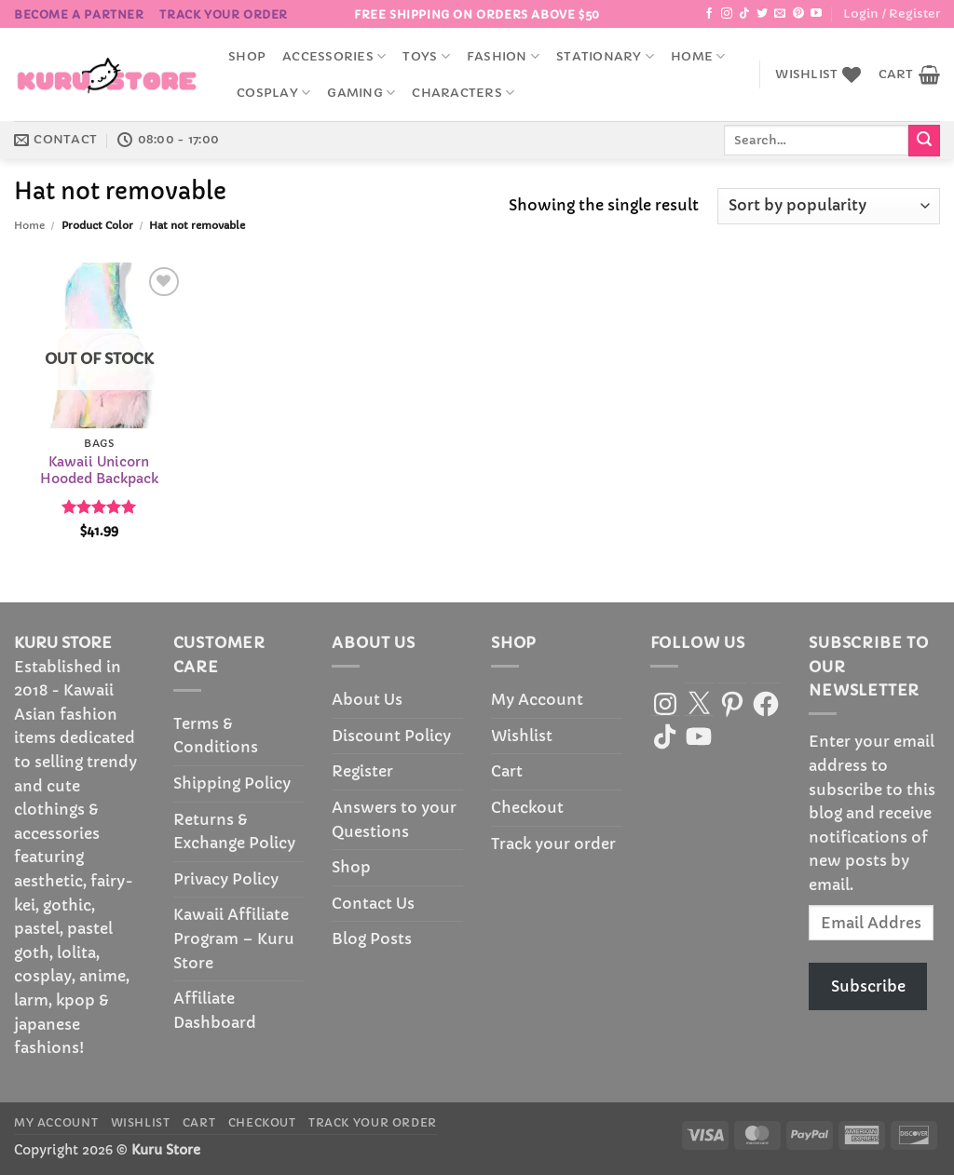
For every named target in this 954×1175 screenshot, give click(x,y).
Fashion (503, 56)
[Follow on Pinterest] (798, 13)
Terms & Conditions (215, 735)
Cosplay (273, 92)
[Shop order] (828, 206)
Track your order (223, 14)
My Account (537, 699)
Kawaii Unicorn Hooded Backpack (99, 470)
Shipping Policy (232, 783)
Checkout (527, 807)
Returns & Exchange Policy (234, 831)
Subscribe (868, 986)
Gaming (361, 92)
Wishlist (521, 735)
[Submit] (924, 140)
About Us (367, 699)
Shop (247, 56)
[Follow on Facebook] (709, 13)
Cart (507, 771)
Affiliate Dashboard (214, 1010)
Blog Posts (372, 938)
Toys (425, 56)
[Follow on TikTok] (744, 13)
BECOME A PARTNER (79, 14)
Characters (463, 92)
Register (362, 771)
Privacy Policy (226, 879)
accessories (334, 56)
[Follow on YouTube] (816, 13)
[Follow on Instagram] (726, 13)
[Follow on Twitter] (762, 13)
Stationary (605, 56)
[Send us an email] (779, 13)
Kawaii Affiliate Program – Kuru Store (233, 938)
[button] (891, 14)
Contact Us (373, 903)
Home (698, 56)
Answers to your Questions (394, 819)
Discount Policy (391, 735)
